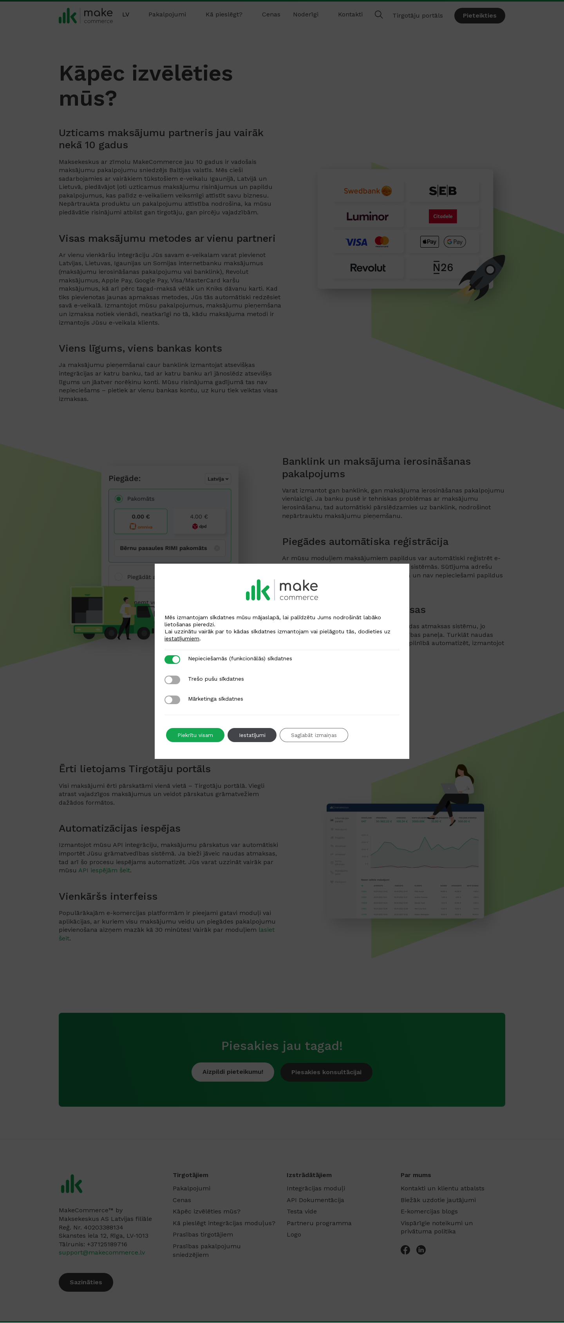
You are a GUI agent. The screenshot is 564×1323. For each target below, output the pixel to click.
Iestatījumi (254, 735)
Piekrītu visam (196, 735)
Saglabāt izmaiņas (318, 735)
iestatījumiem (181, 638)
